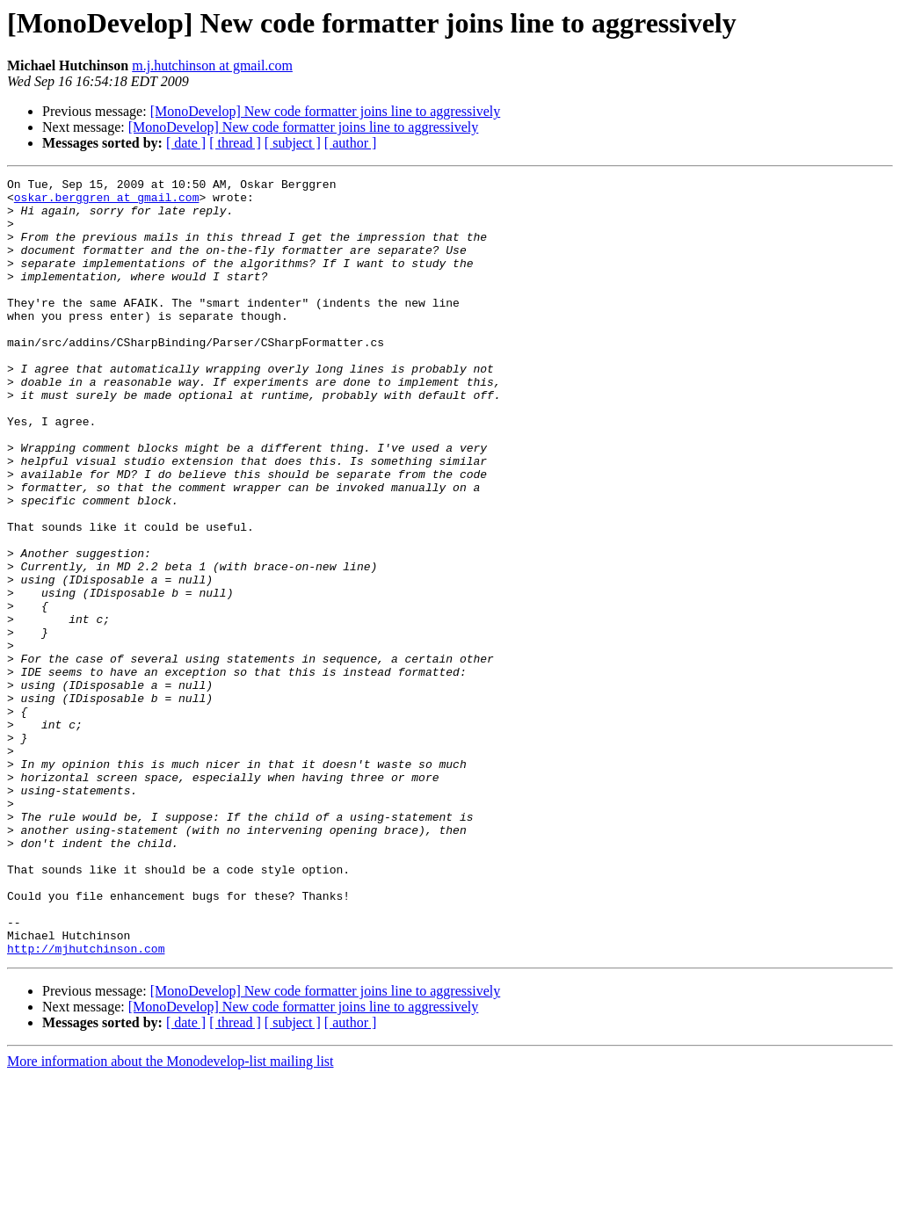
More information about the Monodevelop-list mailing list (170, 1216)
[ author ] (350, 142)
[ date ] (186, 142)
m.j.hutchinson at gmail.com (212, 65)
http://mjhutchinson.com (85, 1104)
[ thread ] (235, 142)
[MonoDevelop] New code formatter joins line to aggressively (325, 111)
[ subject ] (293, 142)
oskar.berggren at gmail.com (107, 202)
